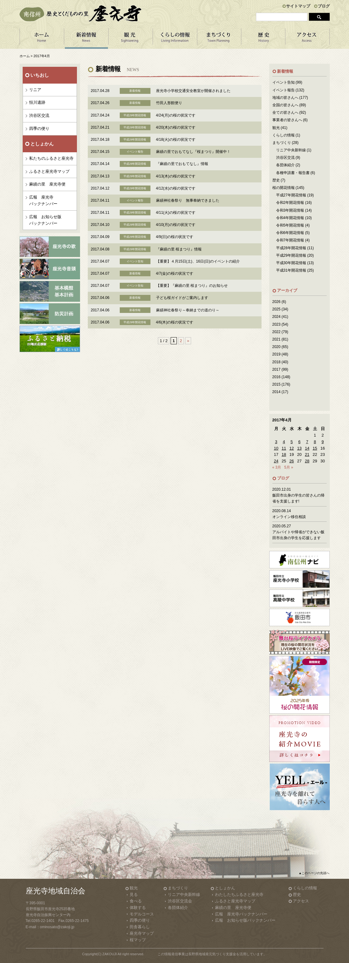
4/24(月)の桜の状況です (175, 115)
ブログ (324, 6)
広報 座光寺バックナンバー (43, 200)
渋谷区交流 (39, 115)
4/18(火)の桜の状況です (175, 139)
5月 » (288, 467)
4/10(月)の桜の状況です (175, 224)
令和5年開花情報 (290, 225)
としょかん (225, 888)
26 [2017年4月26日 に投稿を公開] (291, 461)
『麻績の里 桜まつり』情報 (179, 249)
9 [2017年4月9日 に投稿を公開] (322, 441)
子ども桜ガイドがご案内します (182, 298)
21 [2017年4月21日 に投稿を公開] (307, 454)
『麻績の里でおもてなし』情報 (182, 164)
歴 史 (263, 38)
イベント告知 (283, 82)
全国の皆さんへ (285, 105)
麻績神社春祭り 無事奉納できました (187, 200)
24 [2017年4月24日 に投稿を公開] (276, 461)
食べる (136, 901)
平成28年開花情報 (291, 248)
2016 (276, 377)
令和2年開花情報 (290, 202)
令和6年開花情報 (290, 233)
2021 (276, 339)
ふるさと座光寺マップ (49, 171)
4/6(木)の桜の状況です (175, 322)
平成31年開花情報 (291, 270)
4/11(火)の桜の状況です (175, 212)
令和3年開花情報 (290, 210)
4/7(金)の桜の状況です (175, 273)
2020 (276, 347)
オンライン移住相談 (289, 517)
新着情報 (86, 38)
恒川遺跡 (37, 102)
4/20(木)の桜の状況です (175, 127)
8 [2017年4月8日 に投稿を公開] (315, 441)
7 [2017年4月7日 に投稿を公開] (307, 441)
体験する (138, 907)
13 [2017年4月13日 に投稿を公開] (299, 448)
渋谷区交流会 (180, 901)
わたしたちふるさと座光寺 (239, 894)
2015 (276, 384)
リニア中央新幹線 (291, 150)
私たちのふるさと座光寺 (51, 158)
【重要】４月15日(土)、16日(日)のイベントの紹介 (198, 261)
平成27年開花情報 (291, 195)
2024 (276, 316)
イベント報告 (283, 90)
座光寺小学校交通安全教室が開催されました (193, 91)
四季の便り (39, 128)
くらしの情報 (175, 38)
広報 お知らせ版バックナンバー (45, 220)
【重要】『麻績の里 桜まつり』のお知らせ (192, 285)
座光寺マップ (142, 933)
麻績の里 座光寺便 (47, 184)
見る (134, 894)
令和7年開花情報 (290, 240)
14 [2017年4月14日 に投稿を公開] (307, 448)
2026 (276, 302)
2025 (276, 309)
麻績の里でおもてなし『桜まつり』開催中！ (193, 151)
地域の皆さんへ (285, 97)
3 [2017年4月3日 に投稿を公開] (276, 441)
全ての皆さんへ (285, 112)
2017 (276, 369)
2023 (276, 324)
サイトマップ (298, 6)
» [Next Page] (188, 340)
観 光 (130, 38)
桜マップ (138, 940)
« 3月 (276, 467)
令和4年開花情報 (290, 218)
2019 (276, 354)
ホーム (42, 38)
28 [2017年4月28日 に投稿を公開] (307, 461)
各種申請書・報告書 (293, 173)
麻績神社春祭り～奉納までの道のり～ (187, 310)
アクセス (307, 38)
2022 (276, 332)
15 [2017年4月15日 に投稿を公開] (315, 448)
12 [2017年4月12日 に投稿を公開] (291, 448)
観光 (276, 128)
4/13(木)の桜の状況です (175, 176)
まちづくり (219, 38)
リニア (35, 89)
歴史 (276, 180)
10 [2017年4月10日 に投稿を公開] (276, 448)
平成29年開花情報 (291, 255)
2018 (276, 362)
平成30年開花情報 (291, 263)
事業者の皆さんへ (287, 120)
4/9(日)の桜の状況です (175, 237)
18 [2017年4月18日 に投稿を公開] (284, 454)
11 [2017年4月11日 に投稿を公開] (284, 448)
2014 (276, 392)
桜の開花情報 (283, 188)
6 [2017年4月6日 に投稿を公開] (299, 441)
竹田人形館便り (169, 103)
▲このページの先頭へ (314, 873)
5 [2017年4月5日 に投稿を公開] (291, 441)
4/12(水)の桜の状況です (175, 188)
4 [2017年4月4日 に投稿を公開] (284, 441)
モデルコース (142, 914)
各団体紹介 (285, 165)
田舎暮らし (140, 926)
